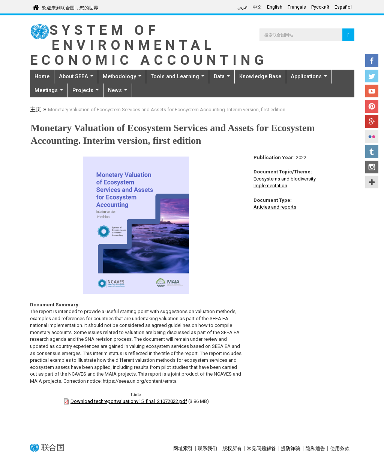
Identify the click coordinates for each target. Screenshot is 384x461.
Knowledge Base (260, 76)
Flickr (371, 136)
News (117, 90)
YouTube (371, 91)
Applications (309, 76)
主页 (35, 110)
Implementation (270, 185)
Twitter (371, 76)
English (274, 7)
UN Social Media (371, 182)
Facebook (371, 60)
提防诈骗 (290, 448)
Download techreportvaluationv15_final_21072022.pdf (128, 401)
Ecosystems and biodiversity (285, 179)
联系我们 (207, 448)
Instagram (371, 167)
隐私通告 (315, 448)
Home (42, 76)
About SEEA (76, 76)
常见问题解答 (261, 448)
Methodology (122, 76)
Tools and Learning (177, 76)
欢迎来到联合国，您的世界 (70, 6)
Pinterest (371, 106)
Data (222, 76)
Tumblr (371, 151)
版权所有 (232, 448)
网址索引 (183, 448)
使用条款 (340, 448)
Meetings (48, 90)
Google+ (371, 121)
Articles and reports (275, 207)
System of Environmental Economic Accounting (149, 45)
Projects (85, 90)
